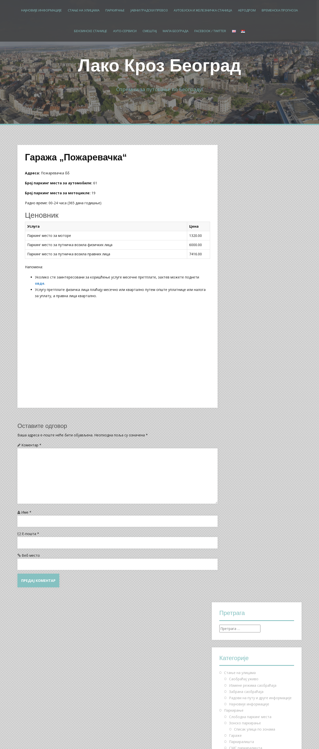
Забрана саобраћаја (246, 234)
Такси (234, 397)
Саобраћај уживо (243, 221)
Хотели (235, 447)
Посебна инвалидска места (257, 328)
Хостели (236, 453)
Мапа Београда (175, 31)
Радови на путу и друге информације (260, 240)
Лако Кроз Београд (159, 65)
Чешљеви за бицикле (247, 341)
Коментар (31, 445)
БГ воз (234, 384)
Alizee (90, 738)
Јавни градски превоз (149, 10)
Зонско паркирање (245, 265)
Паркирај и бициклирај (248, 334)
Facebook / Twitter (210, 31)
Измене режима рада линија (253, 378)
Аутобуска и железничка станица (203, 10)
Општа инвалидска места (255, 322)
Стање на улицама (83, 10)
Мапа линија (239, 391)
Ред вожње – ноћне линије (252, 365)
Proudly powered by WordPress (42, 738)
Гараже (235, 278)
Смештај (150, 31)
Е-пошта (30, 533)
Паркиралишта (241, 284)
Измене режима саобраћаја (252, 227)
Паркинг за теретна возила (252, 347)
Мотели (235, 460)
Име (26, 512)
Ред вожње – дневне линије (252, 359)
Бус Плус (236, 403)
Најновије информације (41, 10)
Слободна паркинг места (250, 259)
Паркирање (115, 10)
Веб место (31, 555)
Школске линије (242, 372)
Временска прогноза (280, 10)
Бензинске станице (90, 31)
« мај (223, 649)
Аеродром (247, 10)
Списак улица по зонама (254, 272)
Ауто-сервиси (125, 31)
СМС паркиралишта (245, 290)
